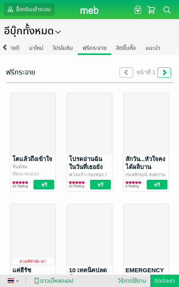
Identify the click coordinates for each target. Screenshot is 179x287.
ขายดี (13, 48)
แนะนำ (153, 48)
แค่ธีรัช (21, 270)
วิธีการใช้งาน (132, 281)
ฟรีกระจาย (94, 48)
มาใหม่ (36, 48)
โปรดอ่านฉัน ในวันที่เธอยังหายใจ (85, 166)
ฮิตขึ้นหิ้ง (126, 48)
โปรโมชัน (63, 48)
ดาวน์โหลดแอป (52, 281)
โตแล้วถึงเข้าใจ (32, 158)
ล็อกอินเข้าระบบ (28, 9)
